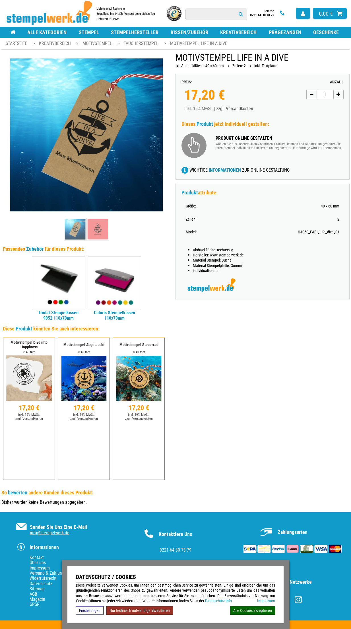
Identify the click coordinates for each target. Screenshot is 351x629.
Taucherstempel (142, 43)
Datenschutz (41, 583)
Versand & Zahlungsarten (53, 573)
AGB (33, 594)
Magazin (37, 599)
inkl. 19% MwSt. (29, 415)
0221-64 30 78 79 (175, 550)
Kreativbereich (238, 32)
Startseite (16, 43)
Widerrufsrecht (43, 578)
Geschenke (326, 32)
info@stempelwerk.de (49, 532)
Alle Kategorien (47, 32)
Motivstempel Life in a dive (198, 43)
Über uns (38, 562)
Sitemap (37, 588)
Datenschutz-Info (218, 601)
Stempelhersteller (134, 32)
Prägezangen (285, 32)
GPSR (35, 604)
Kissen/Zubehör (189, 32)
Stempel (89, 32)
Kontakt (37, 557)
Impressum (266, 601)
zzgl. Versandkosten (234, 108)
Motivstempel (97, 43)
